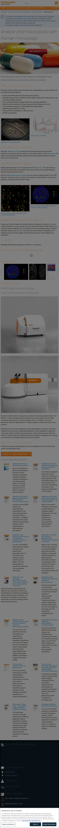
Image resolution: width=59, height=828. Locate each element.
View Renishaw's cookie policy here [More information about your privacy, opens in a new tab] (31, 820)
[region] (29, 818)
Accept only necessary (49, 824)
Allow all (35, 824)
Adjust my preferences (8, 824)
